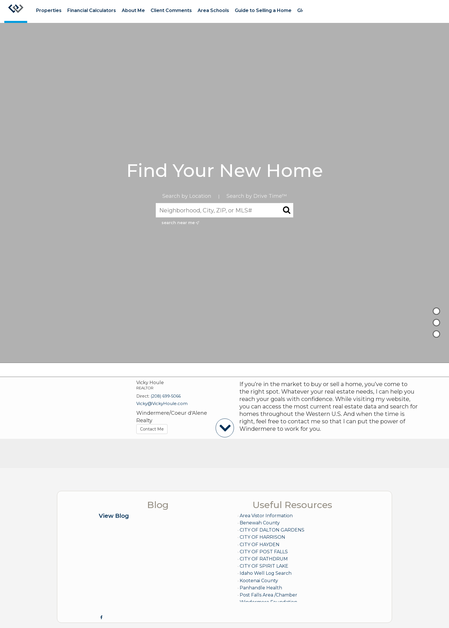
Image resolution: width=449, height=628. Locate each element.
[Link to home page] (15, 11)
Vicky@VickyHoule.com (162, 403)
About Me (133, 10)
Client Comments (171, 10)
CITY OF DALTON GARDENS (272, 530)
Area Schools (213, 10)
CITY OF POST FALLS (264, 551)
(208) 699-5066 (166, 396)
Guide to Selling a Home (263, 10)
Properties (49, 10)
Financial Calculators (91, 10)
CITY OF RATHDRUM (264, 559)
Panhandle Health (261, 588)
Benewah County (260, 523)
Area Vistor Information (266, 515)
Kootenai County (259, 580)
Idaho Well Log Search (266, 573)
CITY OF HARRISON (262, 537)
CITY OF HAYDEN (259, 544)
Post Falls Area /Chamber (268, 595)
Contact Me (152, 429)
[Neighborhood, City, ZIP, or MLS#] (224, 210)
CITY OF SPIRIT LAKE (264, 566)
